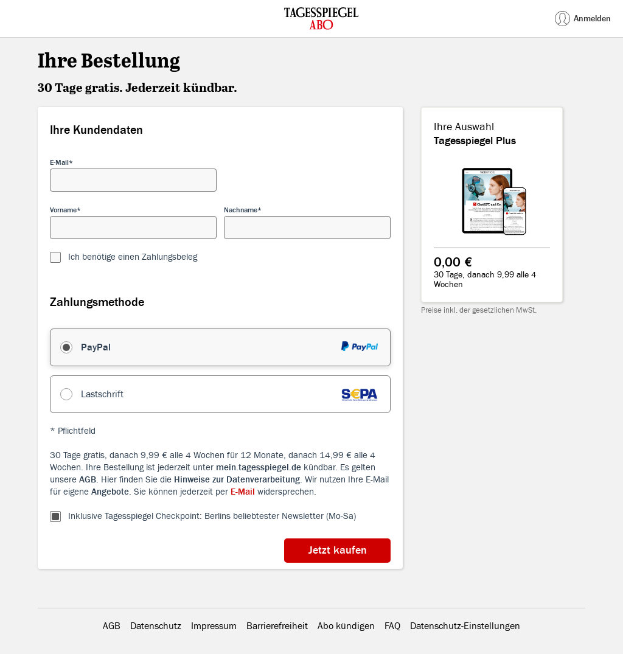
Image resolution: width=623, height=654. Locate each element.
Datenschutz (155, 626)
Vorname (63, 210)
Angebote (110, 492)
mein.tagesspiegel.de (258, 467)
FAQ (392, 626)
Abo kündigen (346, 626)
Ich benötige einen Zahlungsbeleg (132, 257)
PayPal (96, 347)
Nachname (240, 210)
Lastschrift (102, 394)
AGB (87, 480)
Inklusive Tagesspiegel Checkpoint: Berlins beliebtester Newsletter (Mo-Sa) (212, 516)
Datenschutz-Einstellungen (465, 626)
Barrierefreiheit (277, 626)
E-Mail (59, 162)
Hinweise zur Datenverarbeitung (237, 480)
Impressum (214, 626)
